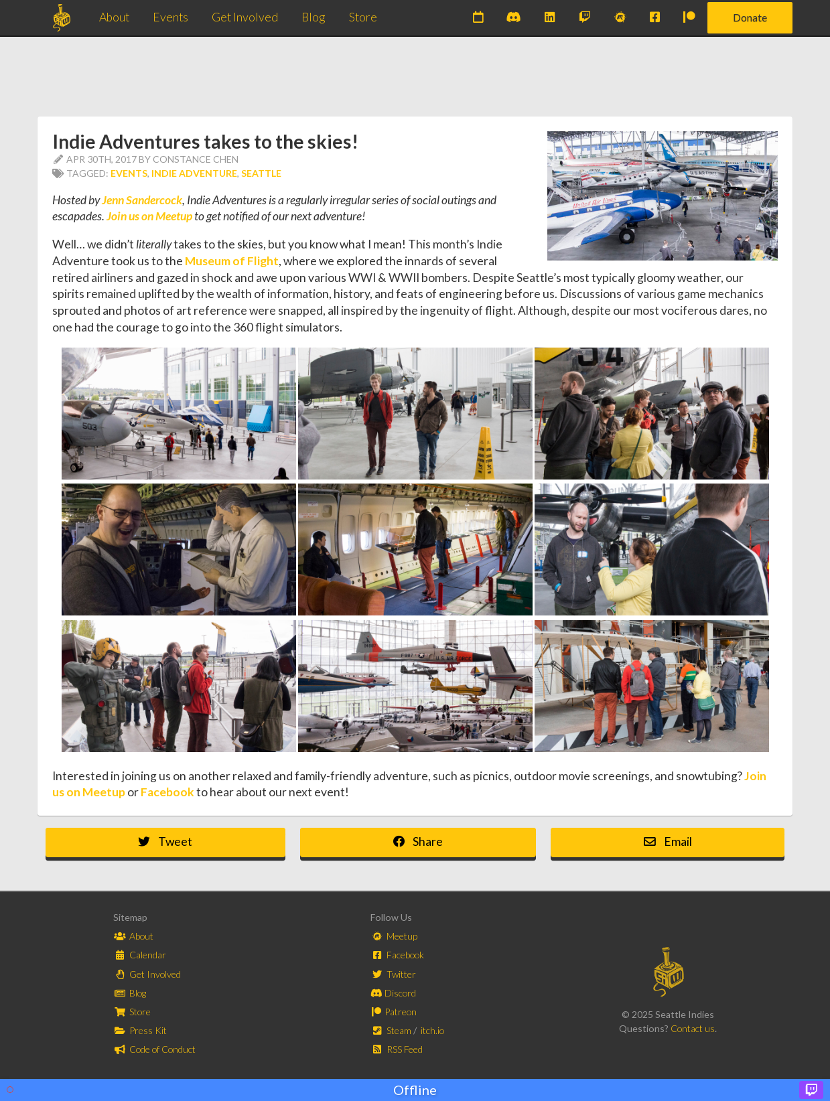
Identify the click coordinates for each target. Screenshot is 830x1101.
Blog (313, 17)
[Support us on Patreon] (689, 17)
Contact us (693, 1028)
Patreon (393, 1011)
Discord (393, 993)
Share (418, 841)
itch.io (432, 1030)
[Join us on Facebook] (654, 17)
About (114, 17)
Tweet (165, 841)
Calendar (140, 954)
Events (170, 17)
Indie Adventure (194, 173)
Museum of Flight (232, 261)
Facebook (167, 792)
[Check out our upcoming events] (478, 17)
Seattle (261, 173)
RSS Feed (397, 1049)
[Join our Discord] (514, 17)
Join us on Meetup (149, 216)
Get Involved (245, 17)
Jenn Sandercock (142, 200)
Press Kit (140, 1030)
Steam (392, 1030)
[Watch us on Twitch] (584, 17)
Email (668, 841)
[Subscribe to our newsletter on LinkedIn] (549, 17)
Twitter (393, 974)
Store (363, 17)
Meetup (394, 936)
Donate (750, 17)
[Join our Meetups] (620, 17)
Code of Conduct (155, 1049)
